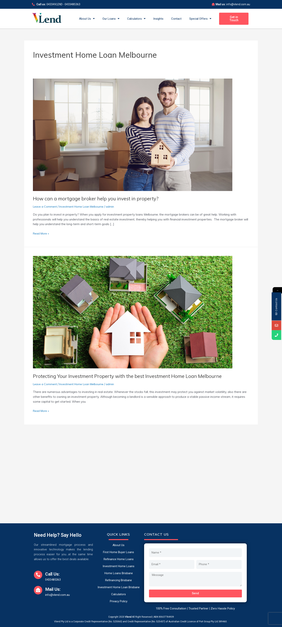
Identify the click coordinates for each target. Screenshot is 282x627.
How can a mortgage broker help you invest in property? (98, 198)
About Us (87, 18)
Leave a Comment (45, 206)
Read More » (41, 233)
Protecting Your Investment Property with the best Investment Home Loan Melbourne (132, 376)
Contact (176, 18)
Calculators (136, 18)
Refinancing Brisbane (118, 580)
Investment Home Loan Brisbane (119, 587)
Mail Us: (56, 589)
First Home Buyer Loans (118, 552)
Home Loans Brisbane (118, 573)
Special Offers (200, 18)
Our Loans (110, 18)
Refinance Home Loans (119, 559)
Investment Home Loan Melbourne (84, 206)
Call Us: (55, 574)
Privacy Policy (118, 601)
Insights (158, 18)
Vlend (128, 617)
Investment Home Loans (118, 566)
